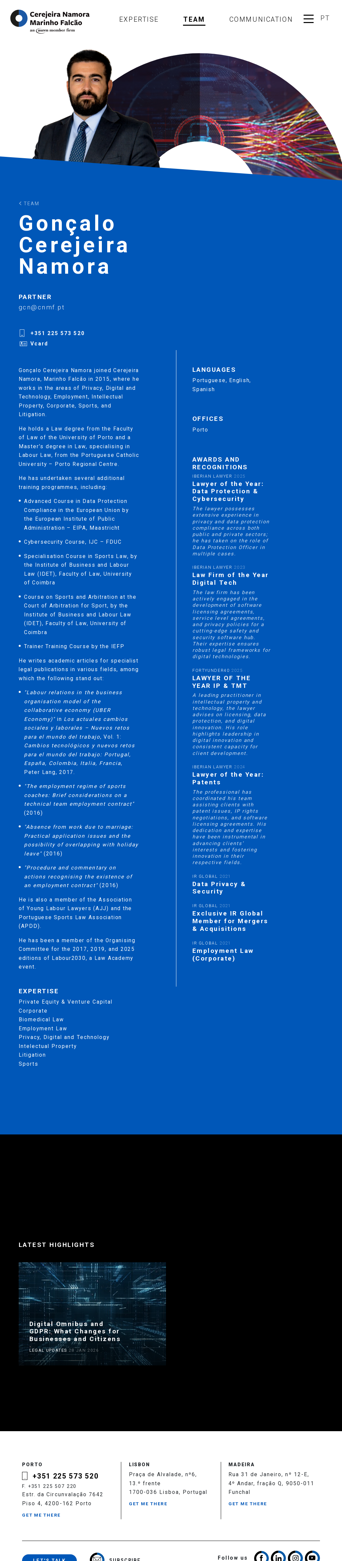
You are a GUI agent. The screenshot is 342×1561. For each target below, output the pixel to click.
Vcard (39, 344)
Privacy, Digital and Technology (64, 1037)
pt (325, 18)
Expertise (139, 19)
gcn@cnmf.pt (42, 307)
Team (194, 19)
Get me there (41, 1515)
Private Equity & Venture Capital (66, 1002)
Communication (261, 19)
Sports (28, 1064)
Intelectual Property (48, 1046)
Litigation (32, 1055)
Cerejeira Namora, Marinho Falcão (50, 22)
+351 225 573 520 (57, 333)
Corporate (33, 1011)
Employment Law (43, 1029)
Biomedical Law (41, 1020)
